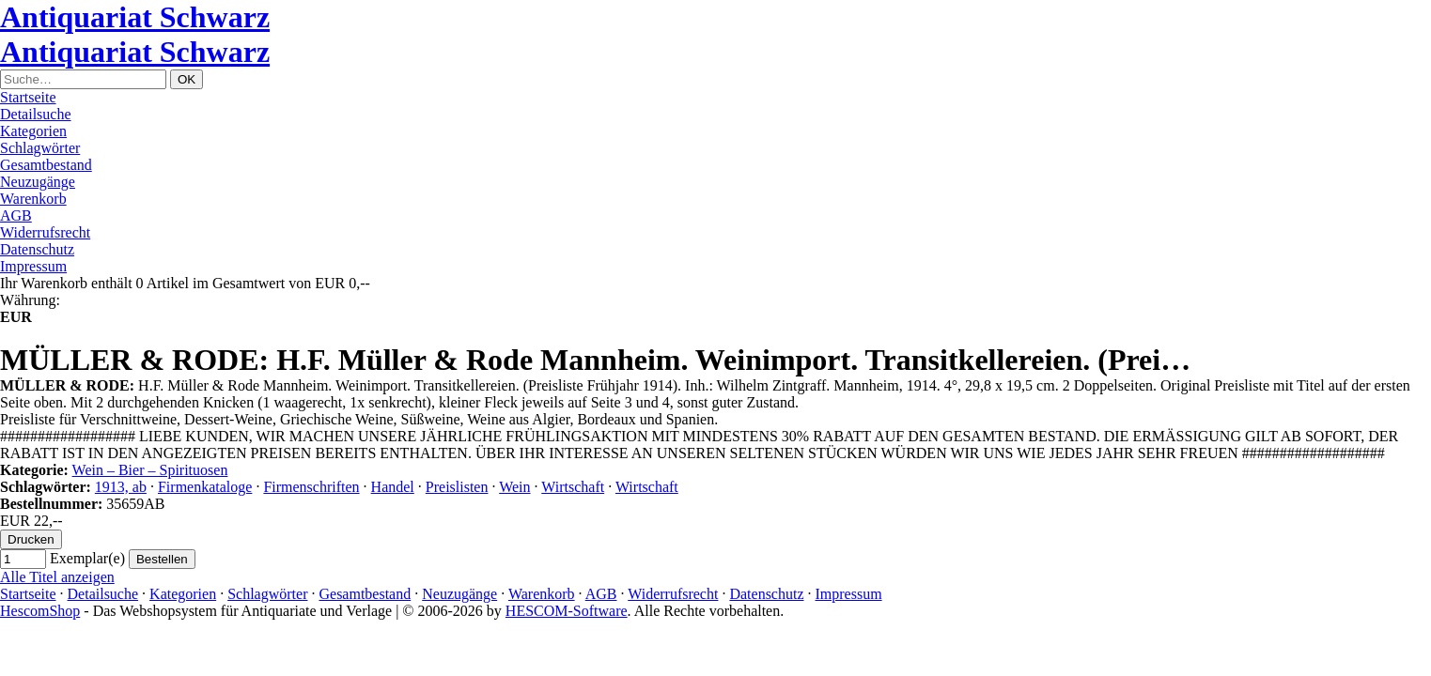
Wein (514, 487)
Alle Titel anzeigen (57, 577)
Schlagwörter (40, 148)
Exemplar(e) (87, 558)
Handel (392, 487)
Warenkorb (33, 199)
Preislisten (457, 487)
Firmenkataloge (205, 487)
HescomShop (40, 611)
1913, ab (121, 487)
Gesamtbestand (46, 165)
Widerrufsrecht (45, 232)
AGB (16, 215)
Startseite (28, 97)
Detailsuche (35, 114)
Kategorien (33, 131)
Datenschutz (37, 249)
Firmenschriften (311, 487)
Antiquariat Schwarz (135, 17)
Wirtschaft (572, 487)
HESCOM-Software (567, 611)
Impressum (33, 266)
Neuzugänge (37, 182)
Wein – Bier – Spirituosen (150, 470)
